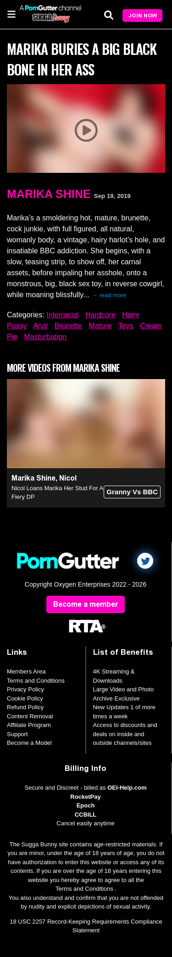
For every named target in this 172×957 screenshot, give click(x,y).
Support (17, 734)
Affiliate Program (29, 725)
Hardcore (100, 315)
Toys (125, 326)
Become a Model (29, 742)
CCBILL (86, 814)
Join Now (142, 15)
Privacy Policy (25, 689)
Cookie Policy (25, 698)
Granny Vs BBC (132, 492)
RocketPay (85, 796)
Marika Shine (48, 193)
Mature (100, 326)
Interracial (62, 315)
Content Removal (30, 716)
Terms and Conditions (36, 680)
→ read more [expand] (109, 295)
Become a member (85, 604)
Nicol (68, 478)
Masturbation (45, 337)
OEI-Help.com (126, 787)
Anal (40, 326)
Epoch (86, 805)
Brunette (68, 326)
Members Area (26, 671)
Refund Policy (25, 707)
